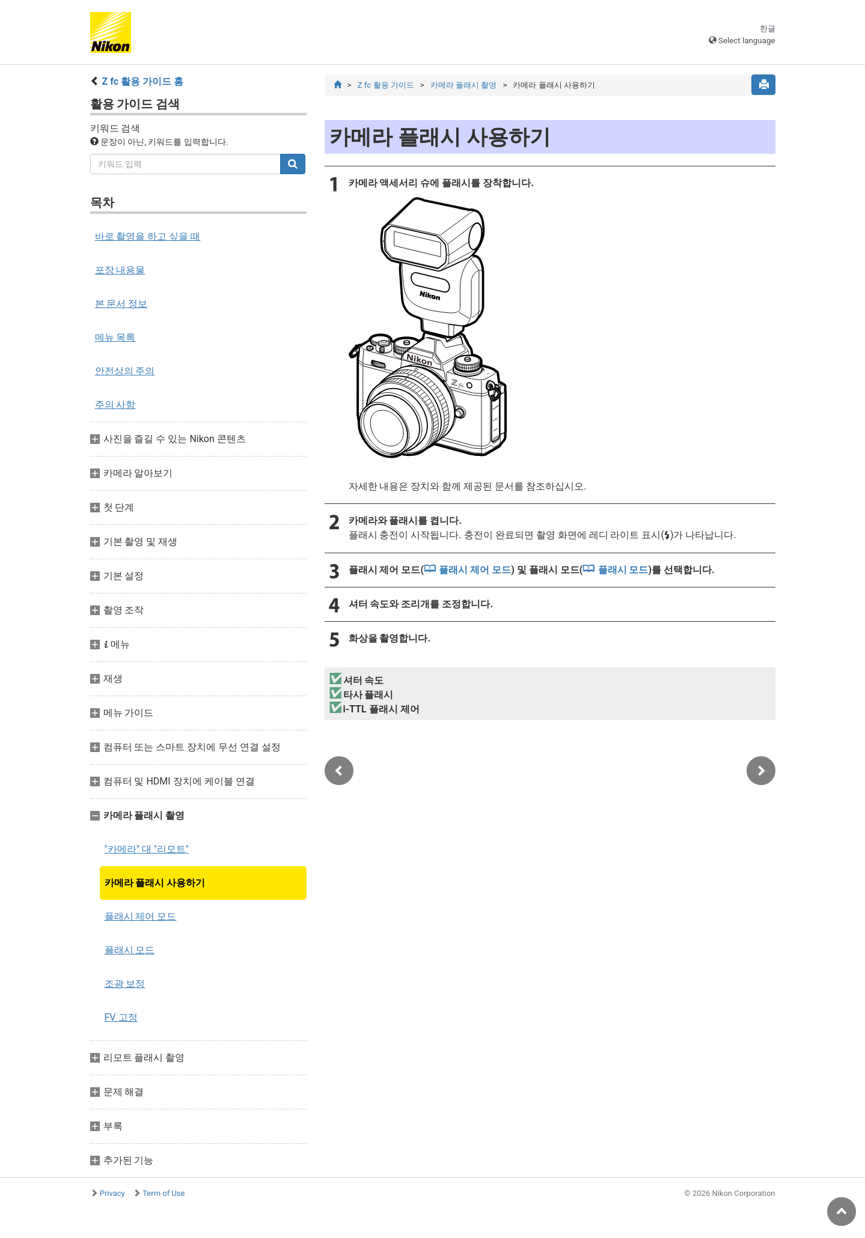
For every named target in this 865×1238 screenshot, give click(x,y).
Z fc (385, 85)
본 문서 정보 (121, 303)
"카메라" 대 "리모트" (147, 849)
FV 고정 (121, 1017)
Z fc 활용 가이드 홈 (142, 81)
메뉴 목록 (115, 337)
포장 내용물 (120, 270)
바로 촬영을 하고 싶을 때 (148, 236)
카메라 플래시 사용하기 (155, 882)
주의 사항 (115, 404)
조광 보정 (125, 983)
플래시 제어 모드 (141, 916)
